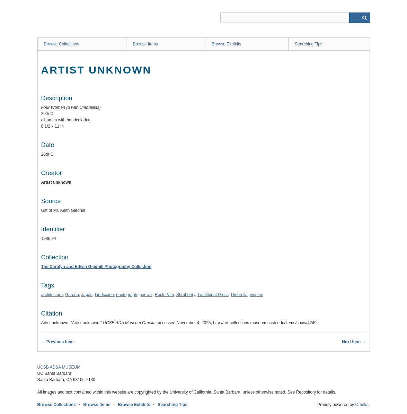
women (256, 294)
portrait (146, 294)
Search (365, 17)
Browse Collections (61, 44)
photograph (126, 294)
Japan (87, 294)
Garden (72, 294)
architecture (52, 294)
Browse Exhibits (226, 44)
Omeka (362, 404)
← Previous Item (57, 341)
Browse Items (145, 44)
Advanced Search (354, 17)
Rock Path (164, 294)
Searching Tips (308, 44)
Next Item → (354, 341)
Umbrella (239, 294)
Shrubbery (185, 294)
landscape (104, 294)
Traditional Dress (213, 294)
